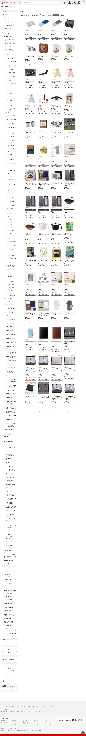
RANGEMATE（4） (8, 20)
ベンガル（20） (8, 276)
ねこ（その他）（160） (10, 295)
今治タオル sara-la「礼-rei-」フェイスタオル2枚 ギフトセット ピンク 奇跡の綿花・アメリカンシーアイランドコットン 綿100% (56, 389)
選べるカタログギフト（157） (9, 442)
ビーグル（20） (8, 157)
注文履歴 (69, 3)
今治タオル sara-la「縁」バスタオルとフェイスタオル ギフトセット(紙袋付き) (69, 333)
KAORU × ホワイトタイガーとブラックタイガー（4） (10, 403)
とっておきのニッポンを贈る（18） (10, 450)
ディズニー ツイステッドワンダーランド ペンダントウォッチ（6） (10, 425)
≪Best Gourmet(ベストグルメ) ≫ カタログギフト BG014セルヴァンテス (31, 180)
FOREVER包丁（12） (8, 534)
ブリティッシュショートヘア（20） (10, 270)
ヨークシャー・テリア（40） (10, 197)
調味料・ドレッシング (26, 722)
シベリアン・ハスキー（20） (10, 116)
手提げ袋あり (6, 676)
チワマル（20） (8, 222)
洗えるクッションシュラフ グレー (56, 32)
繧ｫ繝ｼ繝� (79, 3)
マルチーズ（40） (9, 182)
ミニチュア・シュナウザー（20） (10, 185)
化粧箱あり (6, 678)
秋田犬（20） (8, 54)
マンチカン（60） (9, 279)
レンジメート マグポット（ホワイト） (43, 231)
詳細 (26, 39)
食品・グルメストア (20, 711)
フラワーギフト (36, 724)
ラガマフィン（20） (9, 287)
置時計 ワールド (41, 56)
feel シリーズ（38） (9, 628)
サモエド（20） (8, 100)
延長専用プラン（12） (10, 308)
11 (59, 403)
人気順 (43, 15)
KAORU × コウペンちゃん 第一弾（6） (10, 398)
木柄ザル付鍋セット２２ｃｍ (29, 56)
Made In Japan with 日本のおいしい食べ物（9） (10, 446)
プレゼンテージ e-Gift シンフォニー (43, 281)
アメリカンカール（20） (10, 239)
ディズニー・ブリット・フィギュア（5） (10, 416)
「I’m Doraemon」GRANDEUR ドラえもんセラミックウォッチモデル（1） (10, 366)
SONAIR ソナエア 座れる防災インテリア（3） (10, 602)
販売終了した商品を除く (9, 659)
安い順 (62, 15)
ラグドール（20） (9, 290)
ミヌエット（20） (9, 281)
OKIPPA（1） (7, 17)
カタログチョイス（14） (9, 429)
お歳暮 (29, 706)
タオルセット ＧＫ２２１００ (43, 129)
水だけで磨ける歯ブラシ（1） (9, 610)
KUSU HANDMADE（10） (9, 618)
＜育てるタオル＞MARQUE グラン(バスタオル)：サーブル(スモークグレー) (43, 206)
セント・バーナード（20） (9, 136)
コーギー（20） (8, 93)
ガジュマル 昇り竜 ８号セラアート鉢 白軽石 (69, 130)
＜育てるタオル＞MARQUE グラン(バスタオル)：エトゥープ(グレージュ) (30, 206)
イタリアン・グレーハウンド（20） (10, 66)
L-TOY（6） (6, 432)
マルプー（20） (8, 233)
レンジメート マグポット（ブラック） (56, 231)
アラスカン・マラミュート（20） (10, 62)
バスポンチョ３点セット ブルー (30, 104)
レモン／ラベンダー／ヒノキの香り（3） (10, 361)
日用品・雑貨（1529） (9, 28)
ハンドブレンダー (41, 104)
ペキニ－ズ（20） (9, 168)
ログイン (65, 3)
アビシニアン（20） (9, 236)
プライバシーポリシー (30, 730)
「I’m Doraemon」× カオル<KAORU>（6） (10, 372)
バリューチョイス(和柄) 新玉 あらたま (30, 154)
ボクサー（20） (8, 173)
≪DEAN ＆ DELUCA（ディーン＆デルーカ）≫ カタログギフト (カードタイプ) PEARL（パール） (43, 307)
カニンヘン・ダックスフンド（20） (10, 77)
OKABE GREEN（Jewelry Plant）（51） (9, 570)
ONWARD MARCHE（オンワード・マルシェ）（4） (10, 481)
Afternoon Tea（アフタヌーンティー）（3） (10, 515)
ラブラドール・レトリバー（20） (10, 201)
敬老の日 (23, 706)
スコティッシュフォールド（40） (10, 258)
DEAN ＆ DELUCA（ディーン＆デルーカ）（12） (10, 470)
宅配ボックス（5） (8, 298)
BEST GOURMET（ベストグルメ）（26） (10, 498)
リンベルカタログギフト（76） (9, 40)
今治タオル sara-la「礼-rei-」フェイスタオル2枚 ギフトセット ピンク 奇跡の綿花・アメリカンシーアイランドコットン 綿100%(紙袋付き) (30, 361)
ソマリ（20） (8, 262)
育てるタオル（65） (8, 625)
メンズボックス (66, 31)
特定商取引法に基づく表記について (20, 730)
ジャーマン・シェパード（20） (10, 120)
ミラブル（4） (7, 574)
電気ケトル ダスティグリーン (69, 56)
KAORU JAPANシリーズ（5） (10, 339)
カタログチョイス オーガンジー (56, 256)
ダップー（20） (8, 213)
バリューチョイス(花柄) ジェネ (43, 154)
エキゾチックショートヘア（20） (10, 246)
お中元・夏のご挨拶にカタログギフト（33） (10, 494)
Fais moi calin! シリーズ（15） (10, 634)
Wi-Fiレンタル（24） (8, 301)
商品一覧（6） (8, 563)
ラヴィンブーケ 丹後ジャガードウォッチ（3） (10, 390)
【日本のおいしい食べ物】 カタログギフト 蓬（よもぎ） (56, 154)
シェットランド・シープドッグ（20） (10, 109)
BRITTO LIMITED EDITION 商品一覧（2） (10, 412)
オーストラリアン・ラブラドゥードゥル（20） (10, 73)
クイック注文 (74, 3)
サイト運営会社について (9, 730)
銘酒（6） (7, 523)
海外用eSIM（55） (8, 596)
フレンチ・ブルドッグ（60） (10, 164)
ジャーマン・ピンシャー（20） (10, 124)
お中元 (18, 706)
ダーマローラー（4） (8, 31)
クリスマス (39, 706)
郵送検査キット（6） (8, 560)
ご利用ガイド (3, 728)
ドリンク (35, 722)
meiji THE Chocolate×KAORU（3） (11, 376)
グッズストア (28, 711)
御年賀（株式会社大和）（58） (10, 530)
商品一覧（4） (8, 34)
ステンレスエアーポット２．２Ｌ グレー (69, 307)
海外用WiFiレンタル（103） (10, 590)
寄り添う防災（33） (8, 36)
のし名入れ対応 (7, 668)
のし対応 (5, 665)
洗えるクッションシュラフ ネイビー (43, 32)
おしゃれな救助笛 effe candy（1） (10, 584)
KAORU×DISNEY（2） (10, 315)
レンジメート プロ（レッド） (29, 230)
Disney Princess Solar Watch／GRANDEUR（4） (11, 408)
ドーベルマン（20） (9, 148)
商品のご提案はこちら (39, 730)
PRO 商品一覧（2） (9, 22)
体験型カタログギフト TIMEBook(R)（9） (9, 537)
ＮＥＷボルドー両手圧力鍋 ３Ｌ (56, 104)
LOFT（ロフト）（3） (10, 477)
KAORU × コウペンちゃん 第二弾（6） (10, 420)
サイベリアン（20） (9, 249)
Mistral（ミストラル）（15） (10, 511)
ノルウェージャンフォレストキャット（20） (10, 265)
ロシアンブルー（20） (10, 293)
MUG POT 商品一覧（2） (10, 25)
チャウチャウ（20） (9, 140)
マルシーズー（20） (9, 230)
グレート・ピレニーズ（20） (10, 89)
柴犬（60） (7, 112)
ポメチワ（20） (8, 225)
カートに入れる (32, 39)
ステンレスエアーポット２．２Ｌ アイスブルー (30, 333)
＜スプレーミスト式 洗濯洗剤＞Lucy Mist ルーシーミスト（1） (10, 556)
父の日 (13, 706)
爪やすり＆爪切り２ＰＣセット (30, 81)
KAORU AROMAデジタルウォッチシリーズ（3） (10, 357)
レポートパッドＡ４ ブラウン (56, 332)
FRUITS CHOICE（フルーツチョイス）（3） (10, 503)
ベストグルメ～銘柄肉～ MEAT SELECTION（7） (10, 507)
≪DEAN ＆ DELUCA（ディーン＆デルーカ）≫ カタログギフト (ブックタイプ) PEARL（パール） (69, 155)
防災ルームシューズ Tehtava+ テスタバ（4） (9, 615)
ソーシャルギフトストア (37, 711)
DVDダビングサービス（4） (10, 548)
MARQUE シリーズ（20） (10, 631)
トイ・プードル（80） (10, 145)
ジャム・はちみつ (15, 722)
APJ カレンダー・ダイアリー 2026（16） (10, 435)
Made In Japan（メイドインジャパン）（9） (10, 454)
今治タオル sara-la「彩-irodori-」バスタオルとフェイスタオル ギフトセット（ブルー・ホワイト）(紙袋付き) (69, 361)
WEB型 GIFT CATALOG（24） (10, 490)
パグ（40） (7, 151)
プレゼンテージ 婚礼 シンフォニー (30, 257)
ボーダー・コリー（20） (10, 170)
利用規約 (2, 730)
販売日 (49, 15)
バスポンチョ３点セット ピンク (69, 81)
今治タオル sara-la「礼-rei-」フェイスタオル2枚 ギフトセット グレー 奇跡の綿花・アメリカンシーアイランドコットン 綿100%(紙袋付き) (43, 361)
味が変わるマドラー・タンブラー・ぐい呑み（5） (10, 606)
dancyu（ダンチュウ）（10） (10, 463)
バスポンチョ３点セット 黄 (55, 81)
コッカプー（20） (9, 211)
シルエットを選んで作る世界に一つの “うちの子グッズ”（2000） (10, 50)
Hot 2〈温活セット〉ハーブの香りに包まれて (30, 388)
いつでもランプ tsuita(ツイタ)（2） (10, 580)
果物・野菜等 (36, 720)
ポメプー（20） (8, 227)
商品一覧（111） (9, 46)
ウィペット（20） (9, 69)
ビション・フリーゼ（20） (9, 160)
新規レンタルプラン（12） (9, 304)
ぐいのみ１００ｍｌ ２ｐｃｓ (30, 129)
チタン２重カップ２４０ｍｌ (68, 104)
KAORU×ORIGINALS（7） (10, 326)
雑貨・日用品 (14, 724)
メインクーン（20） (9, 284)
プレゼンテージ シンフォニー (69, 230)
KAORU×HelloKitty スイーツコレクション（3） (10, 318)
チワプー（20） (8, 219)
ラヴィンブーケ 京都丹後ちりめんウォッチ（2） (10, 385)
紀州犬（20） (8, 81)
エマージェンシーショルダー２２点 (56, 130)
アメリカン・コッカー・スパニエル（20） (10, 58)
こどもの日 (8, 706)
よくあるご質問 (9, 728)
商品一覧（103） (9, 593)
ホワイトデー (52, 706)
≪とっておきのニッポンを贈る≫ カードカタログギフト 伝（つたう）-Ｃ (69, 282)
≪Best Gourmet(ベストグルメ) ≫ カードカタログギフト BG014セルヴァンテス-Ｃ (44, 180)
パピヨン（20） (8, 154)
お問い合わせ (15, 728)
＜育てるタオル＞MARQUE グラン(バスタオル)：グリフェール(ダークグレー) (69, 180)
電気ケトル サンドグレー (55, 56)
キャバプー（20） (9, 208)
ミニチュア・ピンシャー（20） (10, 193)
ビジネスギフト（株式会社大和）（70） (10, 526)
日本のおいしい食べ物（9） (10, 459)
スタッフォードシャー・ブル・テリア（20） (10, 132)
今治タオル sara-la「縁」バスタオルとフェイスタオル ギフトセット (43, 388)
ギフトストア (12, 711)
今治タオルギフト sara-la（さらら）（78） (9, 566)
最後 (68, 403)
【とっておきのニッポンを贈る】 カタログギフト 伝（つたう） (69, 257)
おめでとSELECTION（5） (11, 466)
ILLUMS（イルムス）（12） (10, 474)
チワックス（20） (9, 216)
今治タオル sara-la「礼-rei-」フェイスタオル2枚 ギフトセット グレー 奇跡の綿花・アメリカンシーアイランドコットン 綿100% (69, 389)
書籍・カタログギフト (48, 724)
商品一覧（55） (8, 599)
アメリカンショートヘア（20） (10, 242)
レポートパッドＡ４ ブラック (43, 332)
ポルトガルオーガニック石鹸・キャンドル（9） (10, 621)
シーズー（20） (8, 105)
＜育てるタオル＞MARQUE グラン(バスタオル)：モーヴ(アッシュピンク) (56, 206)
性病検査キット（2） (8, 439)
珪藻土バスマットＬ (28, 31)
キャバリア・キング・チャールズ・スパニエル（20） (10, 85)
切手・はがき (3, 720)
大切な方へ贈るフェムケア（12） (10, 541)
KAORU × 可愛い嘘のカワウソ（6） (10, 394)
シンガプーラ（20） (9, 255)
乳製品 (46, 720)
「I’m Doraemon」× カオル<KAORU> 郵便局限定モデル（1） (10, 352)
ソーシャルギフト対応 (8, 681)
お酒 (45, 722)
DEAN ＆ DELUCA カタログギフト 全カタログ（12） (10, 486)
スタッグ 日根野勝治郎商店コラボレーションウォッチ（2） (10, 381)
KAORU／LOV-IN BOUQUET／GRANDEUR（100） (10, 311)
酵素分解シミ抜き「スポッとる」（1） (10, 551)
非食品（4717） (6, 14)
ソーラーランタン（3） (9, 588)
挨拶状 (5, 673)
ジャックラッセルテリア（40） (10, 128)
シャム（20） (8, 252)
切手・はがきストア (4, 711)
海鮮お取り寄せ (14, 720)
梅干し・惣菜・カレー (4, 722)
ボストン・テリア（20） (10, 176)
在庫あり (5, 642)
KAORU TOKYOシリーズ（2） (10, 343)
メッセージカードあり (8, 670)
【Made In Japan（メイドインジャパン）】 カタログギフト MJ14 (30, 281)
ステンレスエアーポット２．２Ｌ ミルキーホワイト (56, 307)
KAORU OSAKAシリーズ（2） (10, 347)
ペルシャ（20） (8, 273)
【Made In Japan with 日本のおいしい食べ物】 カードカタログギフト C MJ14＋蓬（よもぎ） (56, 282)
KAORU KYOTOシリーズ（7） (10, 330)
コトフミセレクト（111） (9, 43)
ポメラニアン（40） (9, 179)
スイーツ (24, 724)
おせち (33, 706)
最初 (35, 403)
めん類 (2, 724)
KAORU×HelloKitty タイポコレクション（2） (10, 322)
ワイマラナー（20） (9, 205)
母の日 (2, 706)
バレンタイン (45, 706)
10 (55, 403)
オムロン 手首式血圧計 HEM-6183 (56, 179)
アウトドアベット (41, 81)
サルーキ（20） (8, 103)
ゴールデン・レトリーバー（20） (10, 96)
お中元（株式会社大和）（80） (10, 519)
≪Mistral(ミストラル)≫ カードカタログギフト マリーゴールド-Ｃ (30, 307)
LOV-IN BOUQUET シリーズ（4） (10, 335)
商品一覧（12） (8, 545)
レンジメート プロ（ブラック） (69, 205)
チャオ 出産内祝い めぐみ (42, 256)
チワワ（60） (8, 143)
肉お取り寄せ (25, 720)
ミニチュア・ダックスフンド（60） (10, 189)
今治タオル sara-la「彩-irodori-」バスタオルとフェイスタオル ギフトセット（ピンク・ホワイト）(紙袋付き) (56, 361)
